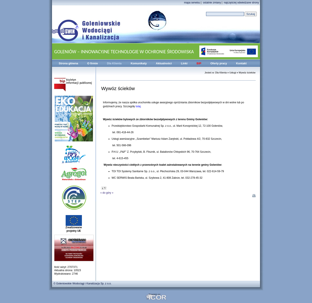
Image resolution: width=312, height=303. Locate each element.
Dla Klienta (114, 63)
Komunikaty (139, 63)
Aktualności (164, 63)
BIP (199, 63)
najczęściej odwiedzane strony (241, 2)
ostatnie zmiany (212, 2)
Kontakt (241, 63)
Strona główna (68, 63)
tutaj (138, 106)
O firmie (92, 63)
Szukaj (250, 14)
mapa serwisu (192, 2)
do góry (106, 192)
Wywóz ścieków (247, 72)
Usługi (232, 72)
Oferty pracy (218, 63)
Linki (184, 63)
